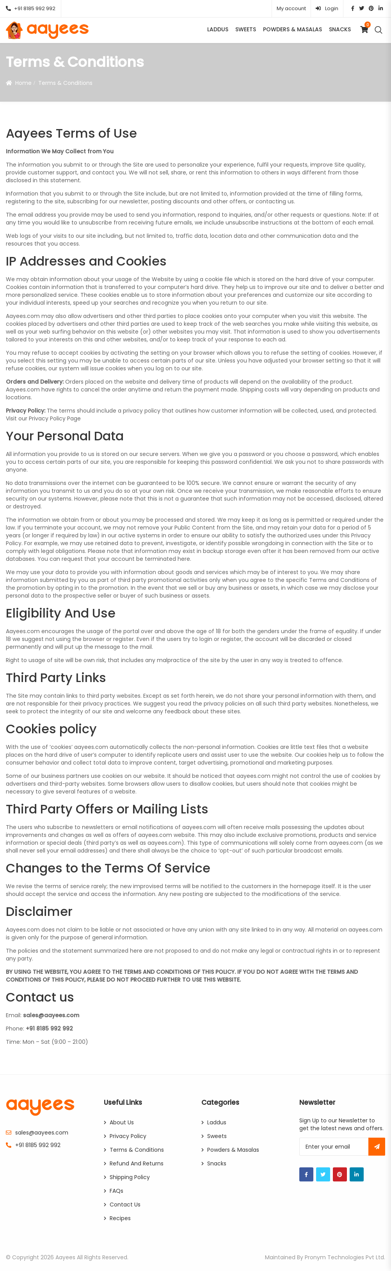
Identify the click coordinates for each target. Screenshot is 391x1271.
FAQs (116, 1191)
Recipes (120, 1218)
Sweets (245, 29)
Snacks (340, 29)
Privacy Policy (128, 1136)
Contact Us (125, 1204)
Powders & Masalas (292, 29)
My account (291, 8)
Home (23, 83)
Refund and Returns (137, 1163)
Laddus (217, 29)
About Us (122, 1122)
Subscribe (376, 1147)
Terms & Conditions (137, 1150)
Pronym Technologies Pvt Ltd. (345, 1257)
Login (327, 8)
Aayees (65, 1257)
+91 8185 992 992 (30, 8)
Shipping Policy (130, 1177)
